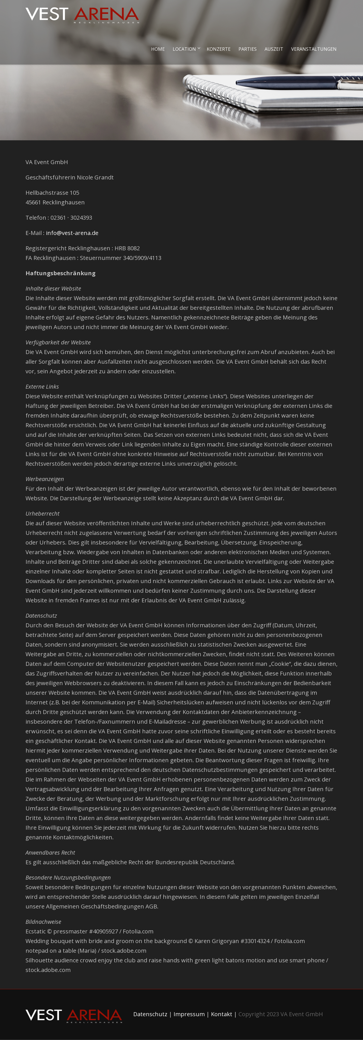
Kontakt (221, 1014)
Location (184, 49)
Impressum (189, 1014)
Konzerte (219, 49)
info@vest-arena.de (72, 233)
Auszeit (274, 49)
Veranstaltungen (314, 49)
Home (158, 49)
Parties (248, 49)
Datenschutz (150, 1014)
